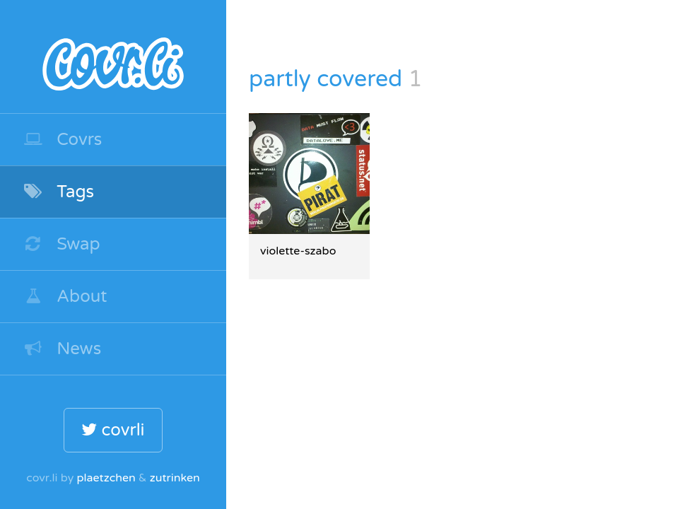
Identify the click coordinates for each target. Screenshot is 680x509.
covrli (112, 430)
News (62, 349)
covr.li (113, 56)
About (65, 296)
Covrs (62, 139)
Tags (58, 192)
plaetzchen (105, 478)
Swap (61, 244)
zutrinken (175, 478)
